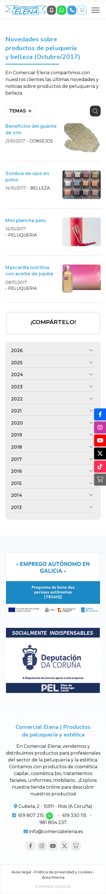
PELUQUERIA (22, 235)
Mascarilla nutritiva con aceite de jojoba (29, 270)
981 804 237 (53, 822)
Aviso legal (21, 872)
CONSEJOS (41, 141)
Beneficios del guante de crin (31, 129)
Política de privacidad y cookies (63, 872)
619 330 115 (74, 815)
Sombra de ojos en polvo (27, 176)
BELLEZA (40, 188)
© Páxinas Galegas (53, 887)
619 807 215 (31, 815)
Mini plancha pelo (25, 220)
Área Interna (53, 877)
